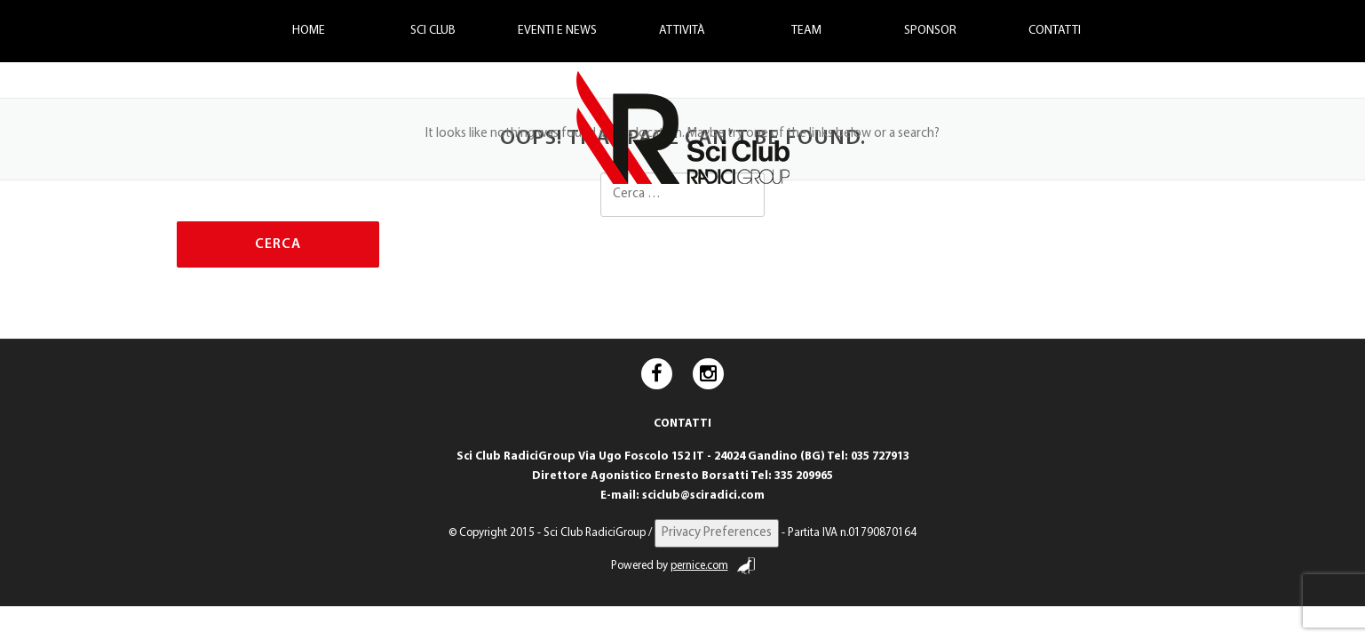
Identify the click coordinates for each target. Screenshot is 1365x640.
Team (806, 30)
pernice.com (713, 565)
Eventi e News (557, 30)
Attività (682, 30)
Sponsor (930, 30)
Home (308, 30)
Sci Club (433, 30)
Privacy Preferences (717, 533)
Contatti (1054, 30)
